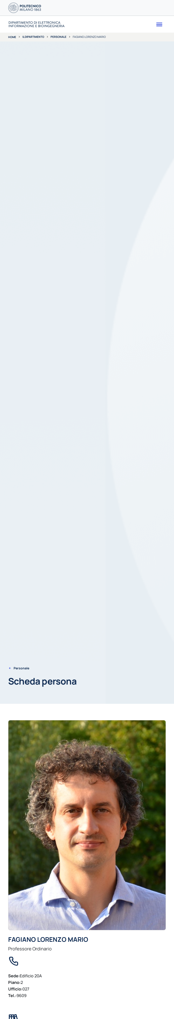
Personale (58, 37)
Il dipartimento (33, 37)
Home (12, 37)
